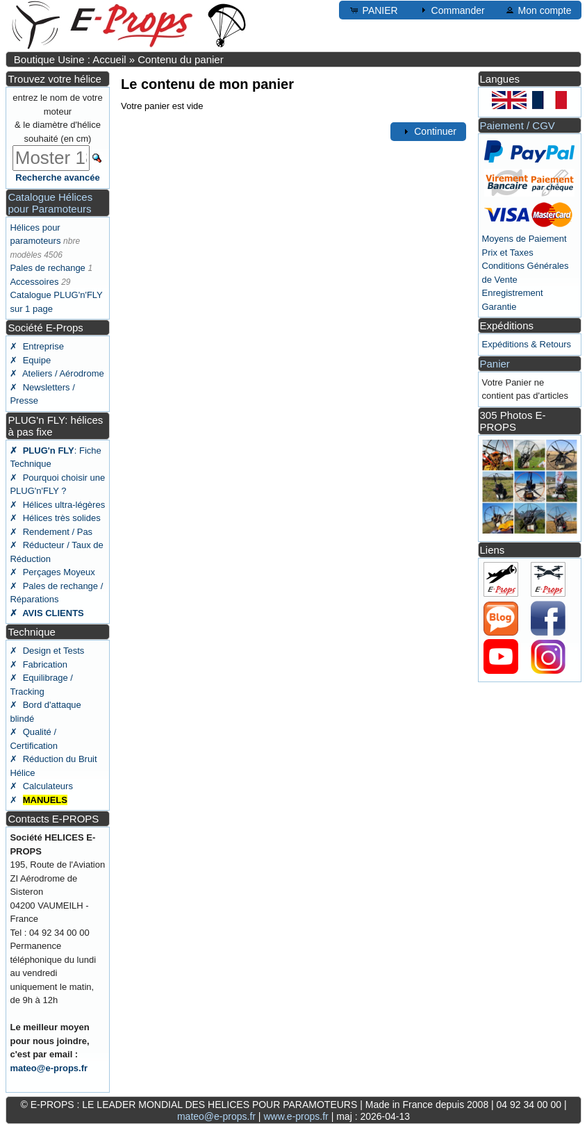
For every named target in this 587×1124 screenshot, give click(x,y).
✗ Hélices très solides (55, 518)
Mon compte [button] (538, 9)
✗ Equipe (30, 360)
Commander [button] (451, 9)
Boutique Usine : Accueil (70, 59)
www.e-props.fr (295, 1116)
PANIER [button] (373, 9)
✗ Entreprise (36, 346)
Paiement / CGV (517, 125)
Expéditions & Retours (527, 344)
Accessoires (34, 281)
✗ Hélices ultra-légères (57, 504)
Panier (495, 364)
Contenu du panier (180, 59)
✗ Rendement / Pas (51, 532)
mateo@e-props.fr (49, 1068)
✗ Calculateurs (41, 786)
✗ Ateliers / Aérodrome (57, 373)
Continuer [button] (428, 131)
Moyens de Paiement (524, 238)
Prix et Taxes (508, 252)
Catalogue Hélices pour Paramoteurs (50, 203)
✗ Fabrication (38, 664)
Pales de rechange (47, 268)
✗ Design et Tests (47, 650)
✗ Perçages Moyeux (52, 572)
